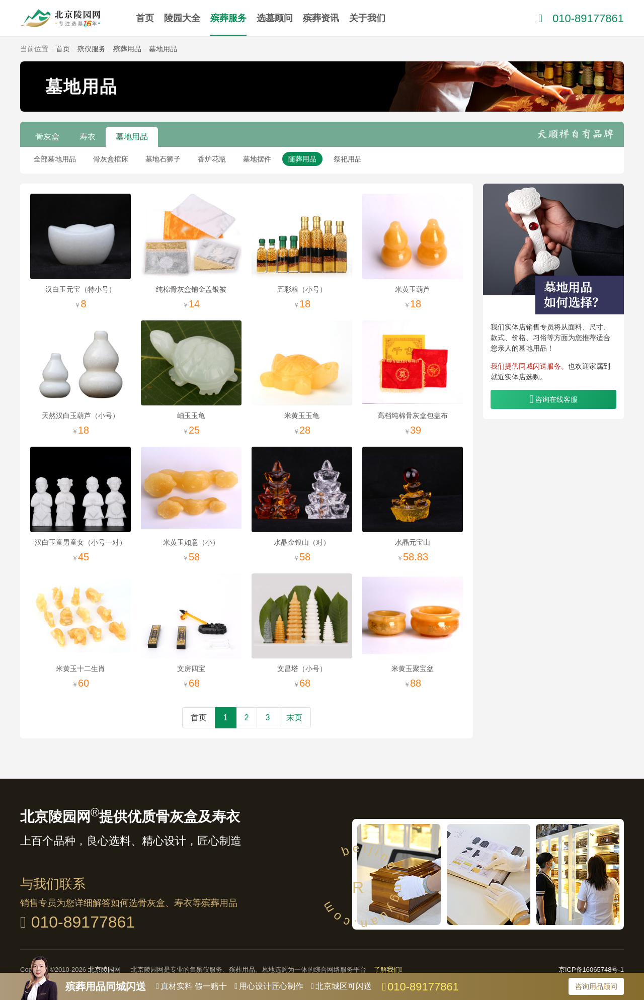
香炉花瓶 (212, 159)
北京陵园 (101, 969)
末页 (294, 717)
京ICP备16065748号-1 (591, 969)
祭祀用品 (348, 159)
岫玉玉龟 (191, 415)
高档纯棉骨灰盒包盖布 (412, 415)
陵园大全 (182, 18)
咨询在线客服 (556, 399)
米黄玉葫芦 (412, 289)
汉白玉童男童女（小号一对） (80, 542)
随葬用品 (302, 159)
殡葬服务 (228, 18)
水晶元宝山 (412, 542)
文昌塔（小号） (302, 668)
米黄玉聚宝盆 (412, 668)
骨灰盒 (47, 136)
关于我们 (367, 18)
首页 (145, 18)
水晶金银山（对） (302, 542)
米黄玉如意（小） (191, 542)
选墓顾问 (275, 18)
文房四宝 (191, 668)
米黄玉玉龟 (301, 415)
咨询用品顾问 (596, 986)
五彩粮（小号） (302, 289)
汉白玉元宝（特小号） (80, 289)
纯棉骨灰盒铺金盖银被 (191, 289)
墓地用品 (163, 49)
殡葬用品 (127, 49)
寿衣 (87, 136)
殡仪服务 (91, 49)
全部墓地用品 (55, 159)
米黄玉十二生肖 (80, 668)
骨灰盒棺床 (110, 159)
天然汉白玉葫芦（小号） (80, 415)
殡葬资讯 (321, 18)
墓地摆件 (257, 159)
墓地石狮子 (163, 159)
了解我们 (388, 969)
